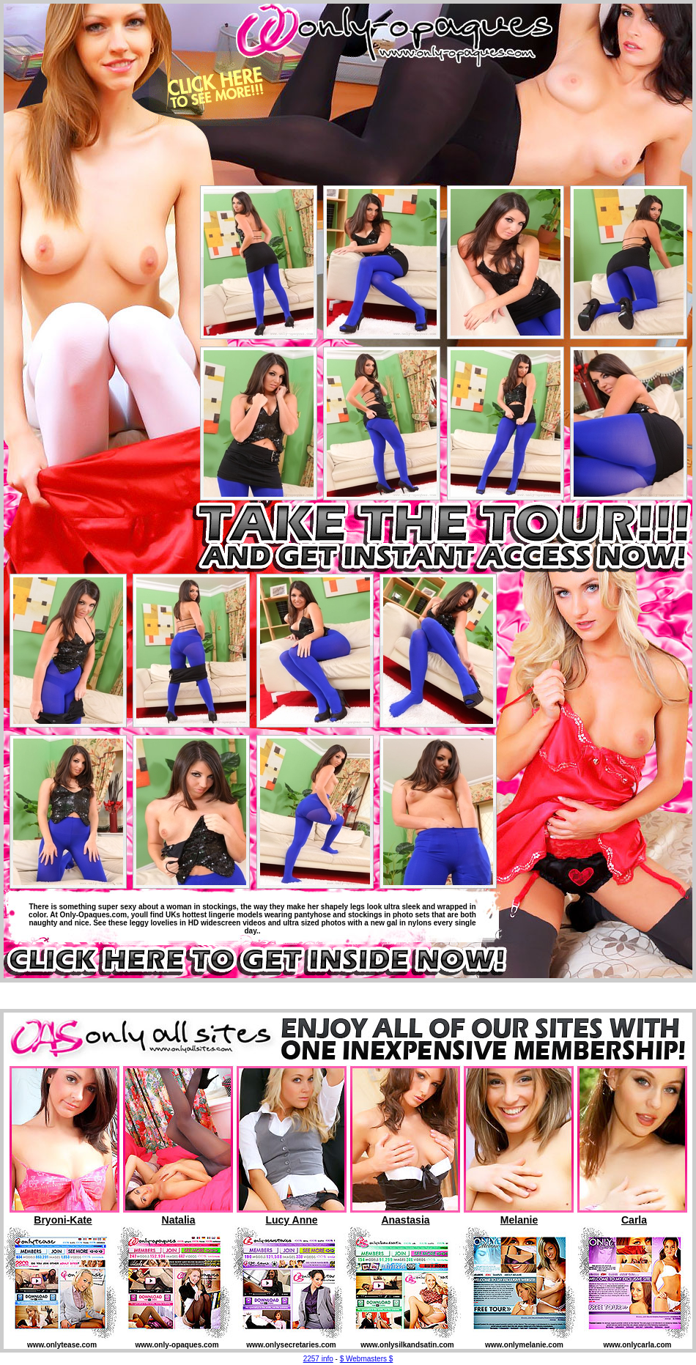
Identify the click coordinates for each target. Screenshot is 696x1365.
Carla (634, 1220)
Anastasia (405, 1220)
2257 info (318, 1359)
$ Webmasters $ (366, 1359)
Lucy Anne (291, 1220)
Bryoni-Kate (63, 1220)
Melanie (519, 1220)
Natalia (179, 1220)
